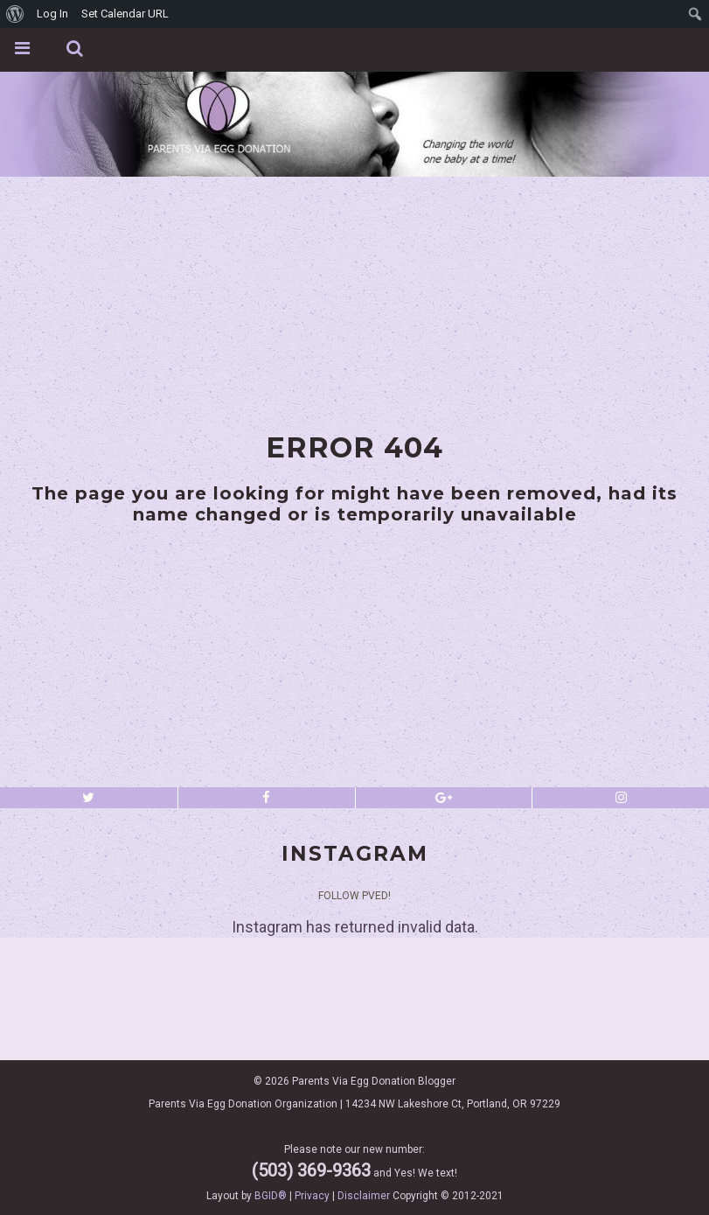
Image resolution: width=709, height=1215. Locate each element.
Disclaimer (363, 1196)
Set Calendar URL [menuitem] (125, 13)
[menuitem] (15, 14)
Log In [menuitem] (52, 13)
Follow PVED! (354, 896)
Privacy (312, 1196)
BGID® (270, 1196)
